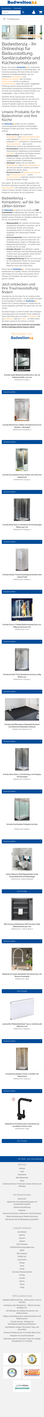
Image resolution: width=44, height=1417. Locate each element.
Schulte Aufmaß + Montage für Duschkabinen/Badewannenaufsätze (22, 1323)
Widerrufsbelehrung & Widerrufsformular (22, 1216)
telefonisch (9, 319)
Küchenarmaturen (8, 84)
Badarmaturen (25, 139)
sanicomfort (22, 1260)
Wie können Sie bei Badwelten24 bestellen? (22, 1219)
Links (22, 1171)
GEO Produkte (22, 1244)
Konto (22, 1181)
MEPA (22, 1250)
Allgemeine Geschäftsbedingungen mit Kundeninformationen (22, 1203)
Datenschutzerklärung (22, 1207)
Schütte (22, 1278)
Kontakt (22, 1168)
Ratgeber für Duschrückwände (22, 1336)
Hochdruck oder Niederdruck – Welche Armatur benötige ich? (22, 1306)
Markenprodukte (8, 188)
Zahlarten (22, 1210)
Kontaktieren (32, 316)
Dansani (22, 1238)
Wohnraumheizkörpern (31, 165)
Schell (22, 1269)
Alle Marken (22, 1232)
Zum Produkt (22, 891)
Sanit (22, 1266)
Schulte (22, 1275)
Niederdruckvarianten (32, 172)
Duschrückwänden (13, 144)
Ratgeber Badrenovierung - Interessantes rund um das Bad (22, 1301)
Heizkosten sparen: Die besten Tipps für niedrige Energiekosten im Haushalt (22, 1340)
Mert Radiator (22, 1253)
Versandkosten (36, 1159)
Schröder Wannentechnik (22, 1272)
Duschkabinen (17, 77)
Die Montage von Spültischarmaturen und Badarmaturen (22, 1312)
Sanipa (22, 1263)
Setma (22, 1281)
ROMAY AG (22, 1257)
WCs (17, 142)
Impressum (22, 1199)
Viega (22, 1287)
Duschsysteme (7, 81)
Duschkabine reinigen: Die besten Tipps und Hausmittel (22, 1328)
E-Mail (23, 319)
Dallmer (22, 1235)
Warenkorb (22, 1175)
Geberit (22, 1241)
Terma (22, 1284)
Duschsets (10, 153)
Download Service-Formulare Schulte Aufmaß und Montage (22, 1185)
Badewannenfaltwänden (30, 137)
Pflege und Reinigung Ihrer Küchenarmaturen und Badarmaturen (22, 1317)
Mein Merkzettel (22, 1178)
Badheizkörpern (12, 165)
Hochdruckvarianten (18, 175)
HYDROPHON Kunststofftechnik (22, 1247)
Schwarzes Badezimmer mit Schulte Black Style (22, 1332)
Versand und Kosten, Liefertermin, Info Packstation (22, 1213)
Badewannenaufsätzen (10, 79)
